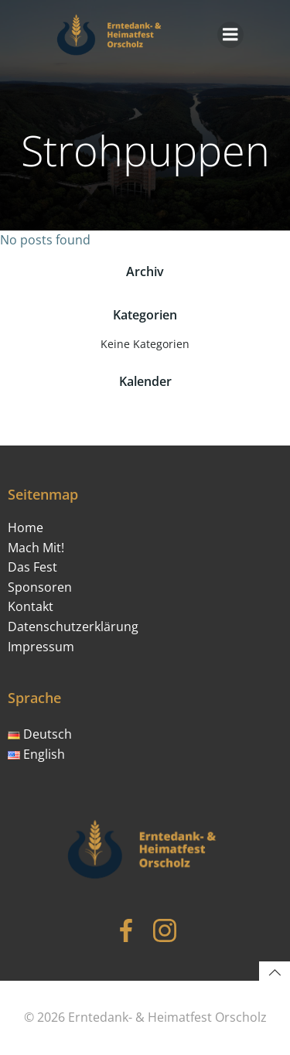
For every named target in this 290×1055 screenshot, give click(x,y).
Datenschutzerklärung (73, 626)
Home (25, 527)
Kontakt (30, 606)
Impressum (41, 646)
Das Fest (32, 566)
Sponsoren (40, 587)
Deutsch (40, 734)
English (36, 754)
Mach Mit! (36, 547)
